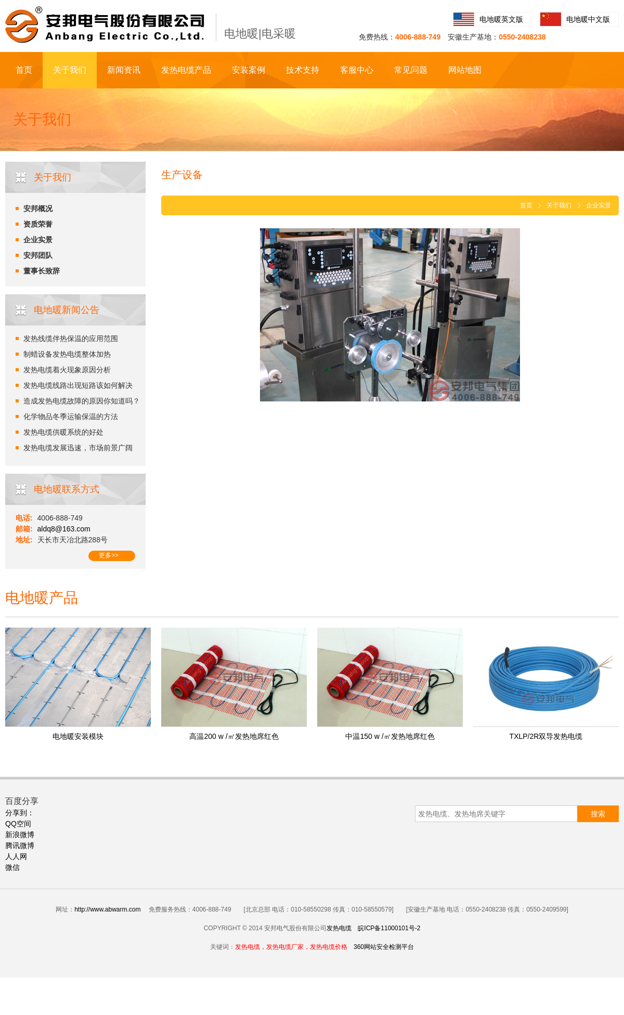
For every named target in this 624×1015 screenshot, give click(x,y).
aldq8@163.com (63, 529)
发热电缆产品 (186, 70)
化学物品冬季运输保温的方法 (70, 416)
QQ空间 (18, 823)
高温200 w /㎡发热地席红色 (233, 736)
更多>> (109, 555)
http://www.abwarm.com (107, 909)
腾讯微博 (19, 845)
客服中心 (356, 70)
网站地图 (465, 70)
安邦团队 (38, 255)
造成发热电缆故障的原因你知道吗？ (81, 401)
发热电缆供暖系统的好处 (63, 432)
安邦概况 (38, 208)
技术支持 (302, 70)
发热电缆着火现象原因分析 (67, 370)
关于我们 (69, 70)
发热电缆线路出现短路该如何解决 (78, 385)
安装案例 (248, 70)
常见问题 (410, 70)
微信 (12, 867)
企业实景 (38, 240)
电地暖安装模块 (78, 736)
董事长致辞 (41, 271)
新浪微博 (19, 834)
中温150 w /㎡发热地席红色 (389, 736)
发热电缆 (339, 928)
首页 (24, 70)
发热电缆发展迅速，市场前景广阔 (78, 448)
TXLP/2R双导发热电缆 (546, 736)
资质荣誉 (38, 224)
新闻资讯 (123, 70)
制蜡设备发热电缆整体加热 (67, 354)
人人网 (16, 856)
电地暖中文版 (588, 19)
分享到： (19, 813)
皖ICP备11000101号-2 (389, 928)
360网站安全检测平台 (384, 947)
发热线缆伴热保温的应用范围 (70, 338)
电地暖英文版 (501, 19)
